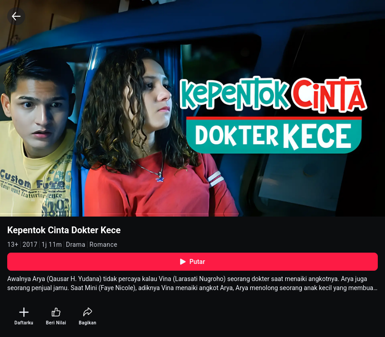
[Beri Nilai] (56, 316)
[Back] (16, 16)
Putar (192, 261)
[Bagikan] (87, 316)
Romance (103, 244)
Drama (75, 244)
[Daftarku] (23, 316)
